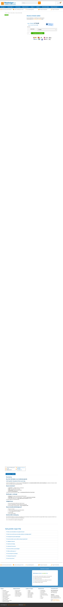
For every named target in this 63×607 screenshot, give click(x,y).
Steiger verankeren (18, 592)
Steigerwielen (17, 591)
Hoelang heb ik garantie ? (11, 555)
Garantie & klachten (43, 593)
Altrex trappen (30, 597)
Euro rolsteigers (5, 592)
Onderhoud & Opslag (11, 543)
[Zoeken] (39, 3)
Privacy (17, 604)
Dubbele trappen (30, 592)
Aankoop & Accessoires (11, 546)
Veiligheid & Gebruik (11, 541)
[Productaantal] (28, 33)
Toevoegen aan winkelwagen (38, 33)
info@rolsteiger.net (56, 599)
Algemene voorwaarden (11, 604)
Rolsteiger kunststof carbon (7, 600)
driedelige (39, 19)
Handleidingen (42, 590)
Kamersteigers (5, 593)
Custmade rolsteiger (6, 598)
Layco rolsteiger (5, 599)
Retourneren (42, 592)
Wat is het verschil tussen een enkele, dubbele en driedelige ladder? (19, 534)
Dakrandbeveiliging (18, 593)
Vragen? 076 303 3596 (55, 9)
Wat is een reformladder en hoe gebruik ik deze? (15, 531)
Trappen (29, 590)
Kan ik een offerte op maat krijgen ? (13, 548)
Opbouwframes (17, 590)
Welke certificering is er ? (11, 551)
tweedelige (35, 19)
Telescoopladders (30, 593)
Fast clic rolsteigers (6, 591)
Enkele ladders (12, 12)
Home (6, 12)
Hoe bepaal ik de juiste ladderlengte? (13, 536)
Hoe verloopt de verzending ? (12, 553)
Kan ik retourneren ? (11, 558)
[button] (31, 532)
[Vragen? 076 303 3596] (51, 9)
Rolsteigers (4, 590)
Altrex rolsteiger (5, 597)
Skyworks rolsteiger (6, 601)
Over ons (41, 597)
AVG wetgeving (42, 591)
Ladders (8, 12)
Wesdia (24, 604)
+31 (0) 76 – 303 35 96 (56, 600)
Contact (41, 598)
